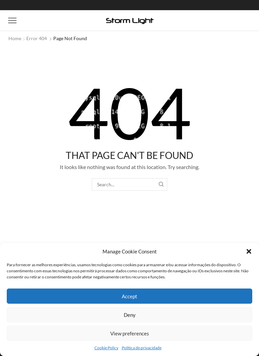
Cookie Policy (106, 347)
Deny (130, 315)
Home (14, 38)
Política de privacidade (142, 347)
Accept (129, 296)
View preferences (129, 333)
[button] (249, 251)
